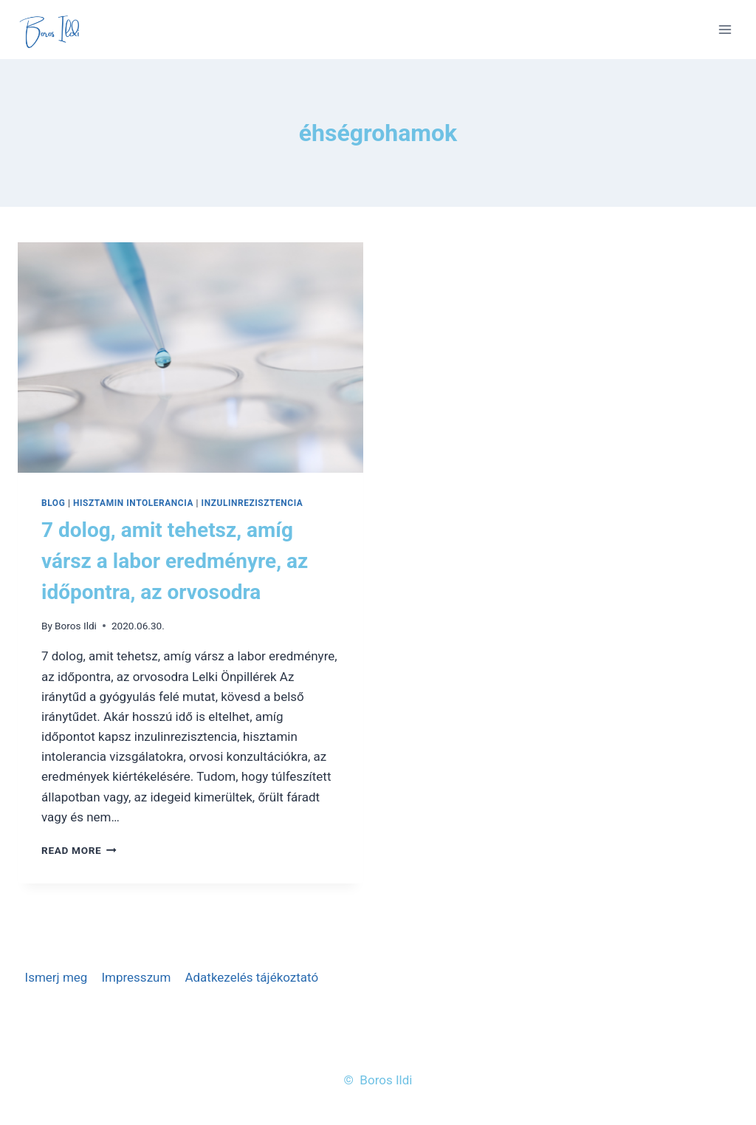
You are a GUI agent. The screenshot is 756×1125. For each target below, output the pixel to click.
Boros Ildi (76, 626)
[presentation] (190, 357)
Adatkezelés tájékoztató (251, 977)
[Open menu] (724, 29)
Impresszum (136, 977)
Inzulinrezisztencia (252, 503)
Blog (53, 503)
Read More (79, 850)
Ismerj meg (56, 977)
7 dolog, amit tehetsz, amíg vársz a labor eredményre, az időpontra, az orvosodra (174, 561)
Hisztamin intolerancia (133, 503)
